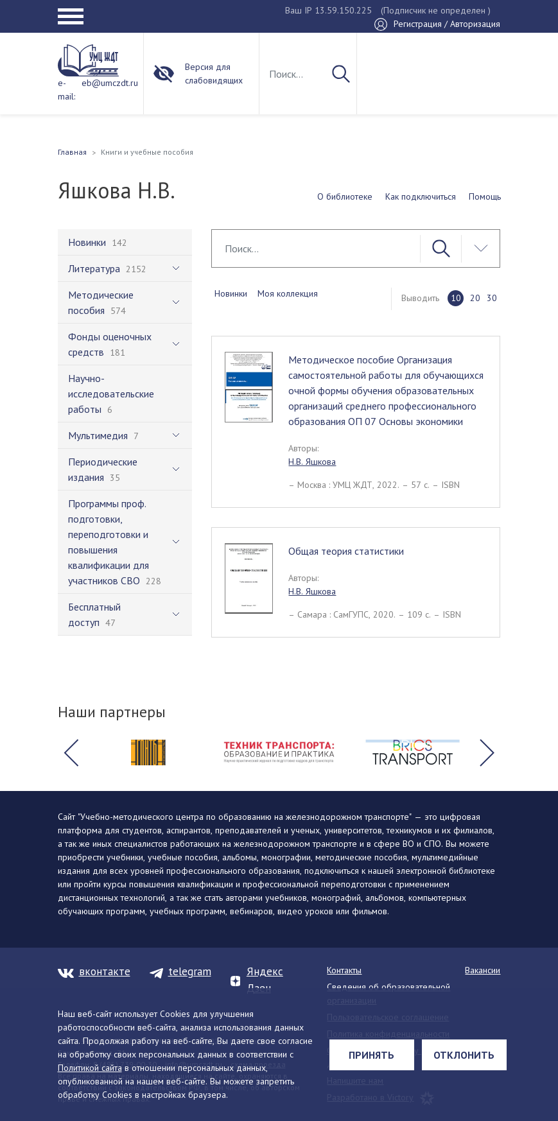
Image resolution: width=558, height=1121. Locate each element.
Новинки (230, 293)
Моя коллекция (287, 293)
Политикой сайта (90, 1067)
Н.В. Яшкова (312, 461)
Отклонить (463, 1054)
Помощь (485, 196)
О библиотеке (344, 196)
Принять (371, 1054)
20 (475, 298)
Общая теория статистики (346, 550)
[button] (71, 752)
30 (492, 298)
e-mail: (66, 89)
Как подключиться (420, 196)
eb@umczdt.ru (110, 83)
